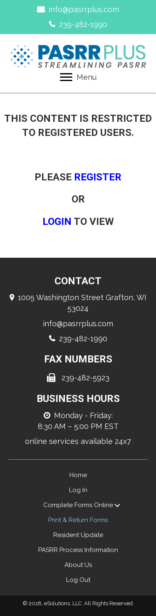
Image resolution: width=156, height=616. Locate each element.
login (57, 221)
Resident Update (78, 535)
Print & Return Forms (78, 520)
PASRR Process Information (78, 550)
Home (78, 475)
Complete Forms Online (78, 505)
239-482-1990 (83, 24)
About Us (78, 565)
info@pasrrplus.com (84, 9)
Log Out (78, 580)
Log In (78, 490)
